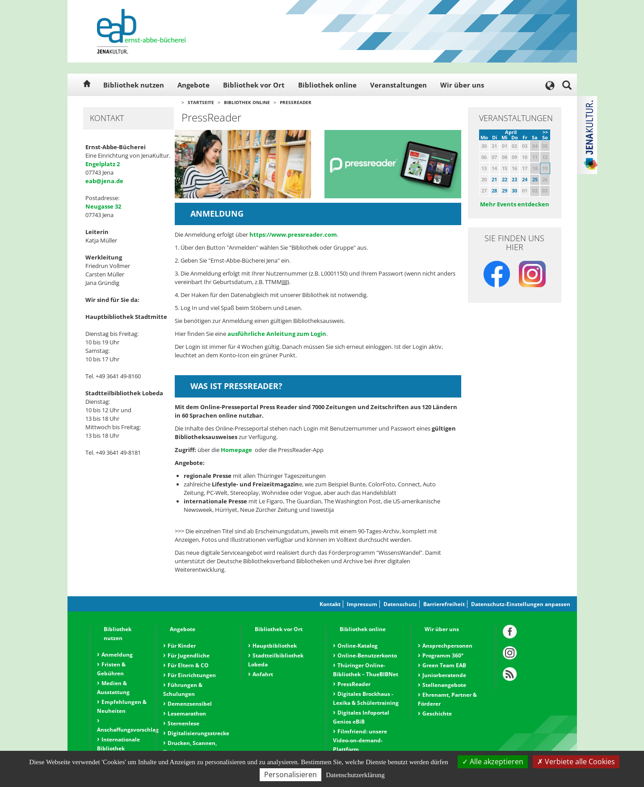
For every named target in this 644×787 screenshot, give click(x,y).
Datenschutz (400, 604)
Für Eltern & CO (188, 665)
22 (504, 179)
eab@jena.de (104, 181)
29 (504, 190)
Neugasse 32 (103, 206)
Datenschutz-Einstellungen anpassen (520, 604)
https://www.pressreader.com (292, 234)
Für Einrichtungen (192, 675)
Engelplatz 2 (102, 164)
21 (494, 179)
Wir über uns (462, 84)
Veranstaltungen (398, 84)
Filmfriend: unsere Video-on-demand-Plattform (360, 740)
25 (535, 179)
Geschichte (437, 713)
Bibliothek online (327, 84)
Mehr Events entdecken (514, 204)
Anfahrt (263, 674)
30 (514, 190)
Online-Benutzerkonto (367, 655)
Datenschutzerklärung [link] (355, 775)
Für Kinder (182, 645)
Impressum (362, 604)
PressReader (295, 102)
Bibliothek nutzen (133, 84)
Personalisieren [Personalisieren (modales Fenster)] (290, 774)
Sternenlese (183, 723)
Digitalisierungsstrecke (198, 733)
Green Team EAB (444, 665)
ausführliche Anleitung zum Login (276, 334)
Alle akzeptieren (492, 761)
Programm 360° (442, 655)
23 (514, 179)
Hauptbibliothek (275, 645)
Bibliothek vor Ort (254, 84)
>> (545, 132)
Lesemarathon (187, 713)
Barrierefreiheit (444, 604)
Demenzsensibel (190, 703)
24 (524, 179)
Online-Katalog (357, 645)
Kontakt (330, 604)
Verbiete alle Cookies (576, 761)
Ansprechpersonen (447, 645)
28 (494, 190)
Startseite (201, 102)
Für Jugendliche (189, 655)
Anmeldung (117, 654)
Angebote (193, 84)
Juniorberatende (444, 675)
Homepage (237, 450)
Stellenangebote (444, 685)
